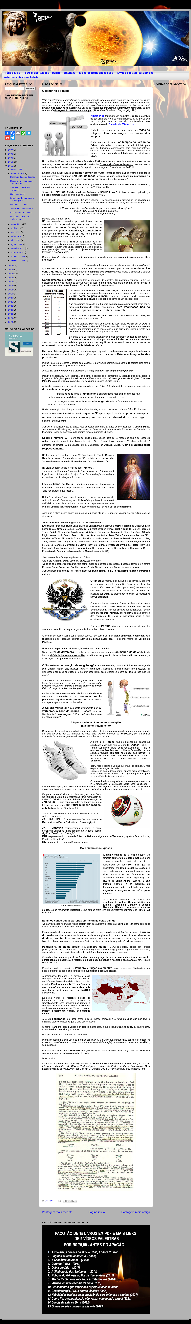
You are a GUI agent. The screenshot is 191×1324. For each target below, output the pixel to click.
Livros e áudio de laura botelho (135, 73)
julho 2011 (16, 240)
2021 (10, 302)
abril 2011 (15, 228)
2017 (10, 286)
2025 (10, 318)
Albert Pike (97, 115)
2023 (10, 310)
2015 (10, 278)
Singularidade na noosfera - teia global (22, 199)
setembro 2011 (18, 248)
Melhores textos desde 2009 (96, 73)
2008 (10, 154)
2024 (10, 314)
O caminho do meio (19, 204)
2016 (10, 282)
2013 (10, 269)
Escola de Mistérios (121, 124)
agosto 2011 (17, 244)
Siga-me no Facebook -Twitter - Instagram (50, 73)
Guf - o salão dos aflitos (21, 212)
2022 (10, 306)
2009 (10, 158)
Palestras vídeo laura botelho (21, 77)
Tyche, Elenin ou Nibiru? (21, 208)
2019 (10, 294)
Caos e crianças (17, 194)
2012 (10, 265)
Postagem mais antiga (135, 1212)
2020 (10, 298)
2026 (10, 322)
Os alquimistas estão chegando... (19, 217)
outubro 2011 (17, 252)
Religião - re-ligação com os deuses (21, 182)
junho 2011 (16, 236)
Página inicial (13, 73)
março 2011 (16, 224)
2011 (10, 166)
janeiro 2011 (17, 169)
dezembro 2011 (18, 260)
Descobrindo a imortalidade (22, 177)
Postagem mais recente (57, 1212)
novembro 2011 (18, 256)
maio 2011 (16, 232)
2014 (10, 273)
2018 (10, 290)
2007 (10, 150)
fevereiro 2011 (18, 173)
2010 (10, 162)
